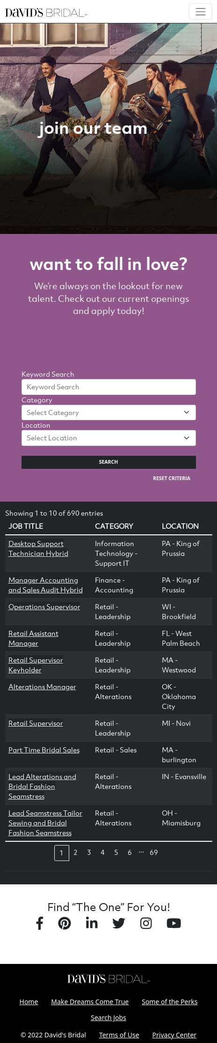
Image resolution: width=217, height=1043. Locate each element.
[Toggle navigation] (200, 11)
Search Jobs (108, 1017)
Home (29, 1001)
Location (36, 425)
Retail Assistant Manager (33, 638)
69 (154, 852)
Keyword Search (48, 374)
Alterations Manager (42, 686)
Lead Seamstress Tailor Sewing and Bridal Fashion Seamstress (45, 822)
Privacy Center (174, 1034)
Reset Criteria (171, 478)
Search (108, 462)
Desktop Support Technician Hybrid (38, 548)
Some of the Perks (169, 1001)
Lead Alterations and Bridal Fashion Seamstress (42, 786)
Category (37, 399)
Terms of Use (119, 1034)
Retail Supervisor (35, 723)
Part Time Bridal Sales (44, 749)
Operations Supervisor (44, 606)
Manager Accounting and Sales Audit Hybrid (45, 584)
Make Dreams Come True (90, 1001)
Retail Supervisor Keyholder (35, 664)
